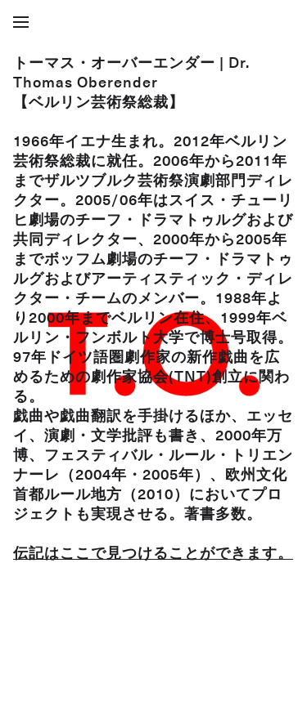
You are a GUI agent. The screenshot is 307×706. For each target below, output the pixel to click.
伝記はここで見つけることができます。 (153, 552)
